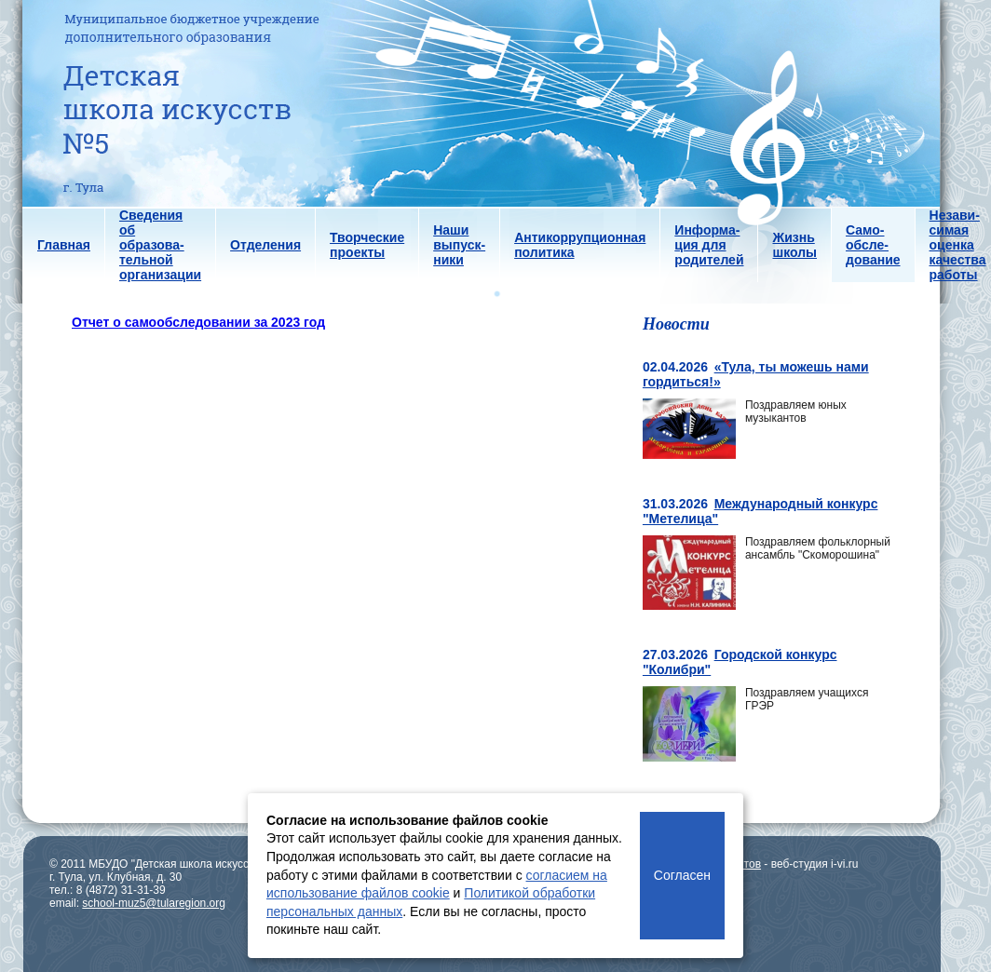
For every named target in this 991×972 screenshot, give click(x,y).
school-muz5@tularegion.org (153, 903)
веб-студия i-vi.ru (815, 864)
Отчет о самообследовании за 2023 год (198, 322)
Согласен (682, 875)
